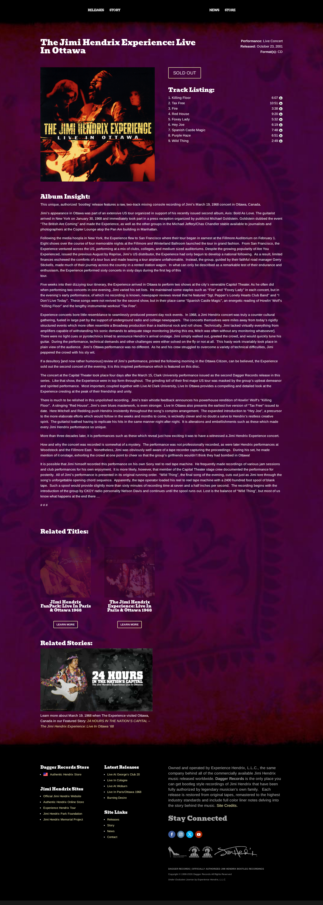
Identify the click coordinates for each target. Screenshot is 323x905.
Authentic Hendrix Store (65, 774)
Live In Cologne (117, 780)
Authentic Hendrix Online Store (63, 802)
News (111, 831)
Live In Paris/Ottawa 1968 (124, 792)
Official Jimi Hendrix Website (62, 796)
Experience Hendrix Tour (59, 808)
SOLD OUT (184, 72)
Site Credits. (227, 805)
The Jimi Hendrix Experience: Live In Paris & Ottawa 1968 (129, 606)
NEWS (214, 10)
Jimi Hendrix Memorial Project (63, 819)
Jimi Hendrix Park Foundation (62, 813)
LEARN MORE (66, 624)
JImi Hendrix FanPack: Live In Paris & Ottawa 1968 (66, 606)
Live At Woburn (117, 786)
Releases (113, 819)
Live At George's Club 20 (123, 774)
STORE (230, 10)
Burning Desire (117, 797)
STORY (114, 10)
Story (110, 825)
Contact (112, 837)
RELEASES (96, 10)
